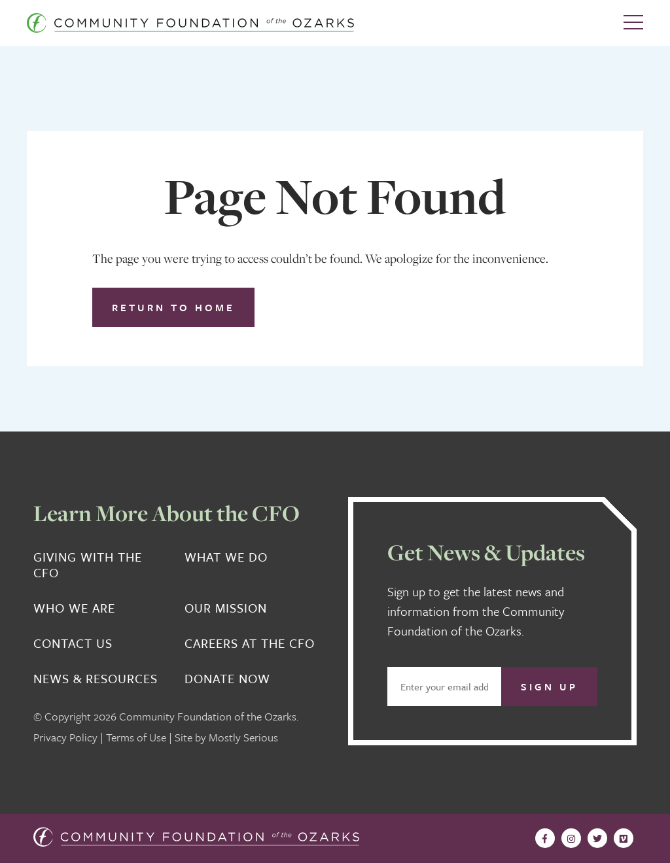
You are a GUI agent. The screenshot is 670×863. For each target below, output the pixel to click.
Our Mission (226, 608)
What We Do (226, 557)
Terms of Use (136, 737)
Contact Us (73, 643)
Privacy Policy (65, 737)
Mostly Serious (243, 737)
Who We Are (74, 608)
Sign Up (549, 686)
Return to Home (173, 307)
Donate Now (227, 678)
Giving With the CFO (87, 565)
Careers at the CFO (250, 643)
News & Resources (95, 678)
